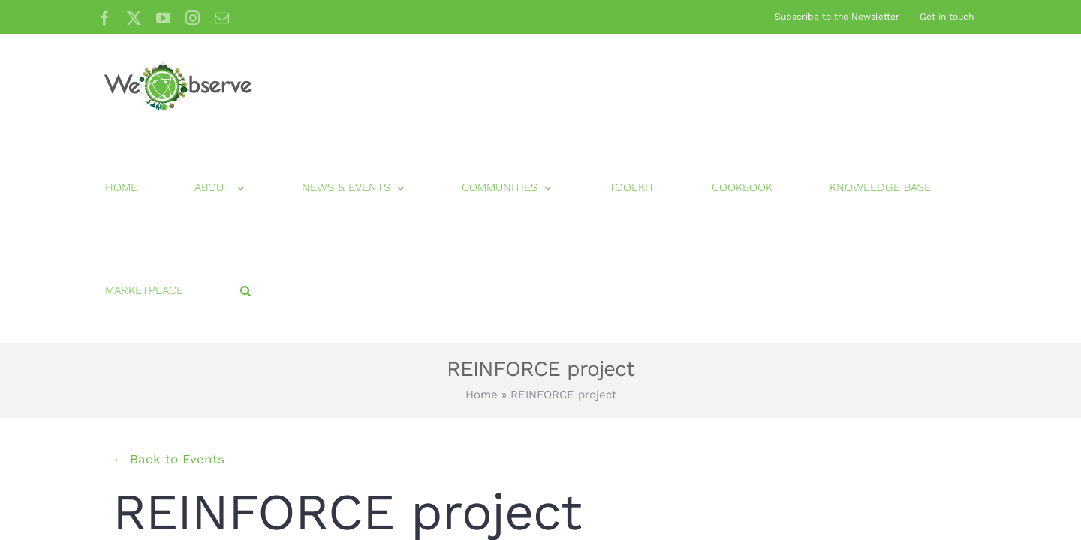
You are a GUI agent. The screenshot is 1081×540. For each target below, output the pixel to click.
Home (481, 189)
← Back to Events (168, 253)
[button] (970, 85)
